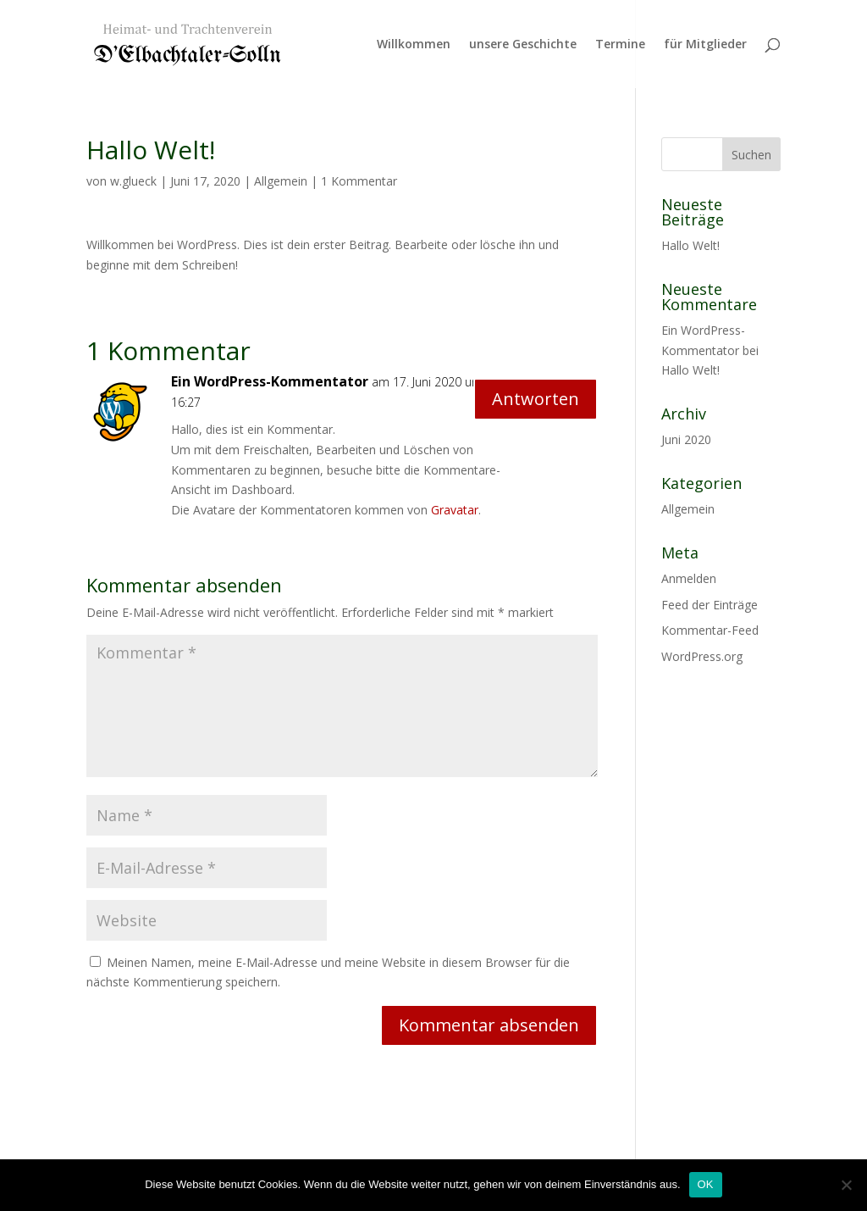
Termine (620, 45)
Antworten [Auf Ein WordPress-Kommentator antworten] (535, 398)
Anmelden (688, 578)
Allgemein (280, 181)
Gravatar (454, 510)
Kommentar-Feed (710, 630)
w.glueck (133, 181)
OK (706, 1184)
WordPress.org (702, 656)
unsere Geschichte (523, 45)
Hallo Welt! (690, 245)
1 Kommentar (359, 181)
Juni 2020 (686, 439)
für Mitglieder (705, 45)
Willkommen (413, 45)
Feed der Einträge (709, 605)
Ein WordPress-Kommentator (269, 381)
